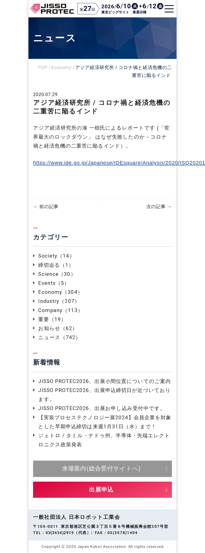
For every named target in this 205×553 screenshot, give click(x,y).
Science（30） (57, 274)
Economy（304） (60, 292)
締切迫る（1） (56, 265)
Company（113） (60, 310)
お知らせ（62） (58, 328)
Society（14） (56, 256)
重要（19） (52, 319)
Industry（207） (59, 301)
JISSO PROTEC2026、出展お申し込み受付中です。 (101, 408)
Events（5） (53, 283)
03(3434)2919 (60, 532)
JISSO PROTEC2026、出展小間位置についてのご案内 (104, 381)
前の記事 (46, 206)
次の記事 (159, 206)
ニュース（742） (59, 337)
